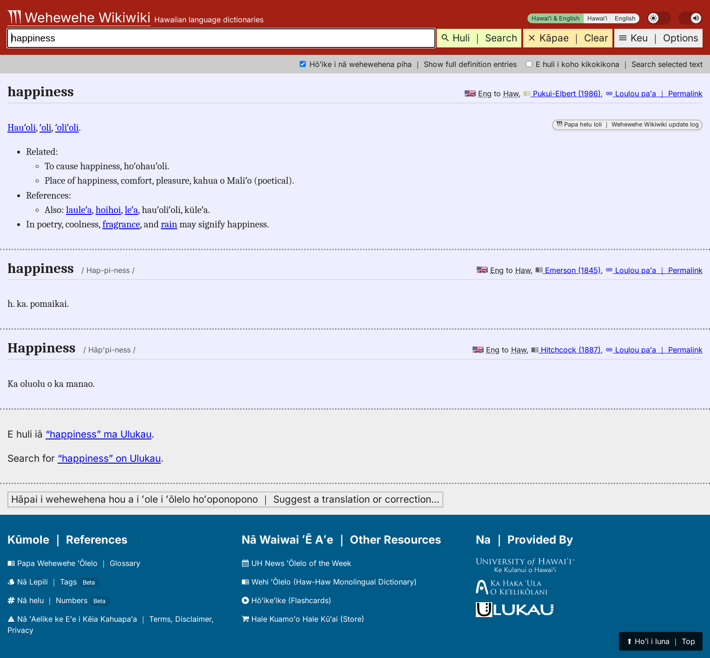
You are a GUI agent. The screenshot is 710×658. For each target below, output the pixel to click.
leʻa (131, 209)
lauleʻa (79, 209)
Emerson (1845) (568, 270)
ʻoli (45, 127)
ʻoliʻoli (67, 127)
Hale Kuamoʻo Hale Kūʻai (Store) (303, 619)
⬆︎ (660, 641)
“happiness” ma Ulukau (98, 434)
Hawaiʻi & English (556, 18)
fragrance (121, 224)
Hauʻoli (21, 127)
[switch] (659, 18)
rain (169, 224)
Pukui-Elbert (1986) (562, 93)
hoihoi (108, 209)
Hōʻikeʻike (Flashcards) (286, 600)
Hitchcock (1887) (566, 349)
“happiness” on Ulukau (109, 458)
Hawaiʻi (597, 18)
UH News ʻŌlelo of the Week (296, 563)
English (625, 18)
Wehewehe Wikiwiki (79, 17)
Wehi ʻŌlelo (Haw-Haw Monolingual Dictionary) (329, 581)
